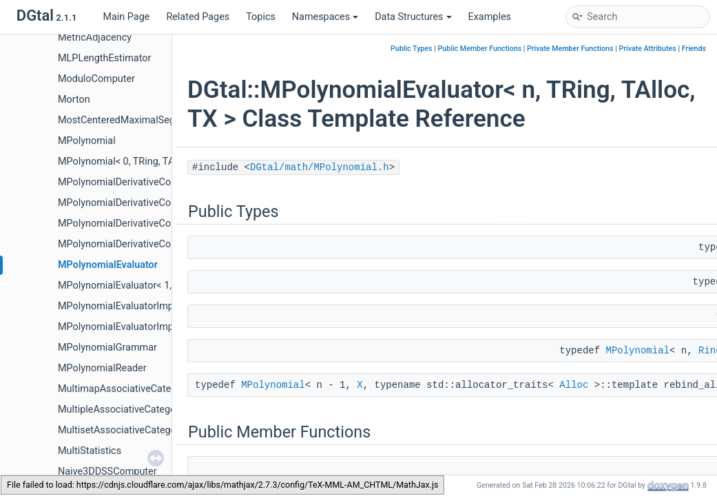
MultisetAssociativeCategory (121, 430)
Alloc (573, 385)
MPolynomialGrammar (107, 347)
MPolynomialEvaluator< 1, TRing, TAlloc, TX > (156, 285)
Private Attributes (647, 48)
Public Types (412, 48)
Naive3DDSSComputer (107, 471)
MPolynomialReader (102, 368)
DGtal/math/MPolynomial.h (319, 167)
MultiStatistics (89, 451)
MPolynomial (87, 141)
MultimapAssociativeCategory (124, 389)
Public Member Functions (479, 48)
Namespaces (325, 17)
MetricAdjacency (95, 37)
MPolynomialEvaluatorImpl (117, 306)
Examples (489, 17)
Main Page (126, 17)
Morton (74, 99)
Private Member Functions (570, 48)
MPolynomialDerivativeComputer (130, 182)
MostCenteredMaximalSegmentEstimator (149, 120)
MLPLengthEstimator (104, 58)
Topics (261, 17)
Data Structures (413, 17)
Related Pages (197, 17)
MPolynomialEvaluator (108, 265)
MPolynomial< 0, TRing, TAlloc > (128, 161)
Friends (694, 48)
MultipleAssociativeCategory (121, 409)
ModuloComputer (96, 79)
